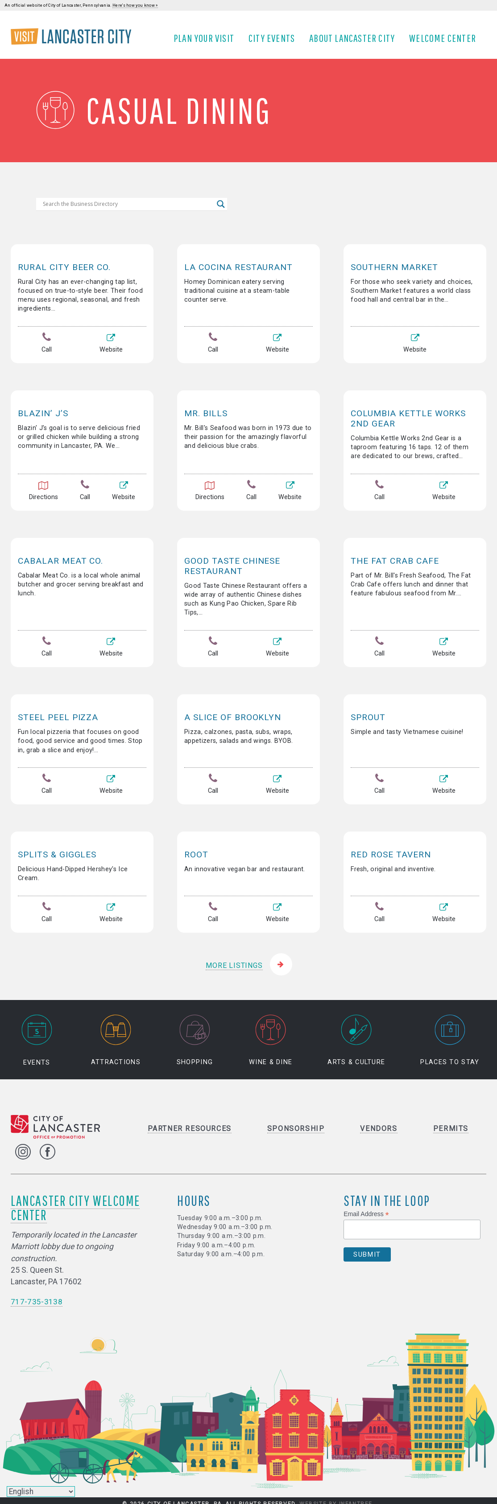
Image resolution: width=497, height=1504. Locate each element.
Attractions (116, 1035)
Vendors (378, 1123)
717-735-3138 (36, 1296)
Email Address (366, 1209)
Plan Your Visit (207, 41)
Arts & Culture (356, 1035)
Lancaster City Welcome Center (75, 1202)
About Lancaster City (355, 41)
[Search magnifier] (221, 211)
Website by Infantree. (337, 1499)
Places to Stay (449, 1035)
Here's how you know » (135, 5)
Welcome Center (445, 41)
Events (36, 1035)
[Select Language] (41, 1491)
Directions (43, 495)
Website (110, 350)
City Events (275, 41)
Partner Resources (190, 1123)
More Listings (234, 960)
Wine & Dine (270, 1035)
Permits (450, 1123)
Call (46, 350)
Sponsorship (296, 1123)
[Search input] (127, 211)
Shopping (195, 1035)
